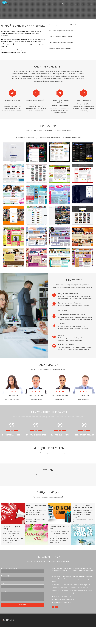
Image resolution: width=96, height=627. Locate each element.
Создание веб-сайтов (12, 100)
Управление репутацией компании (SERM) (71, 314)
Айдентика (61, 324)
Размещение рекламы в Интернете (69, 303)
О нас (46, 4)
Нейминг (61, 335)
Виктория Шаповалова (60, 395)
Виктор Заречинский (36, 395)
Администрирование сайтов (36, 100)
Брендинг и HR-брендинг (66, 344)
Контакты (89, 4)
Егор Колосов (84, 395)
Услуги (53, 4)
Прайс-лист (64, 4)
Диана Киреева (12, 395)
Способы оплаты (77, 4)
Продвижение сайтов (83, 100)
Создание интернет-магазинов (68, 294)
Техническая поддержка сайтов (60, 101)
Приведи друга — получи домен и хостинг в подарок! (82, 506)
